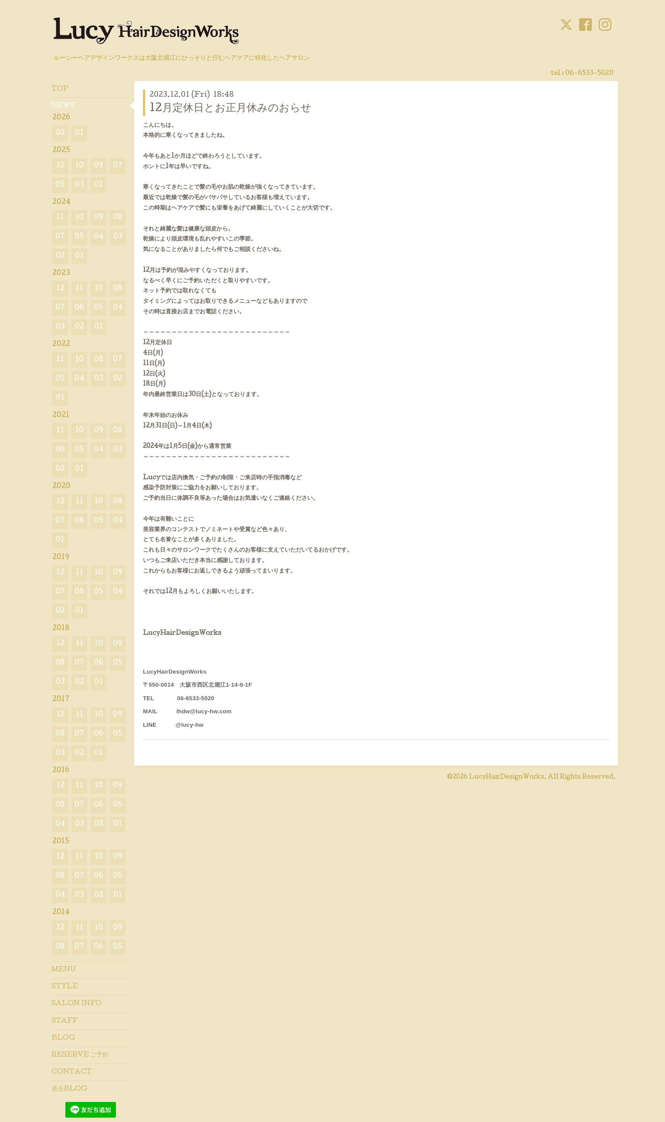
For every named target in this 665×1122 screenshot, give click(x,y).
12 (60, 165)
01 (79, 133)
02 (60, 133)
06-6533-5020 (589, 73)
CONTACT (71, 1072)
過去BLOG (69, 1089)
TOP (59, 89)
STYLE (64, 986)
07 (117, 165)
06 (79, 308)
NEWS (63, 106)
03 (79, 185)
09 (98, 165)
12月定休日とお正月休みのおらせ (230, 109)
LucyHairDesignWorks (506, 777)
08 (117, 217)
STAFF (64, 1021)
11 (60, 217)
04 (99, 237)
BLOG (63, 1038)
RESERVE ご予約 (80, 1055)
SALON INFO (76, 1003)
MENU (63, 969)
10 (79, 165)
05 (60, 185)
